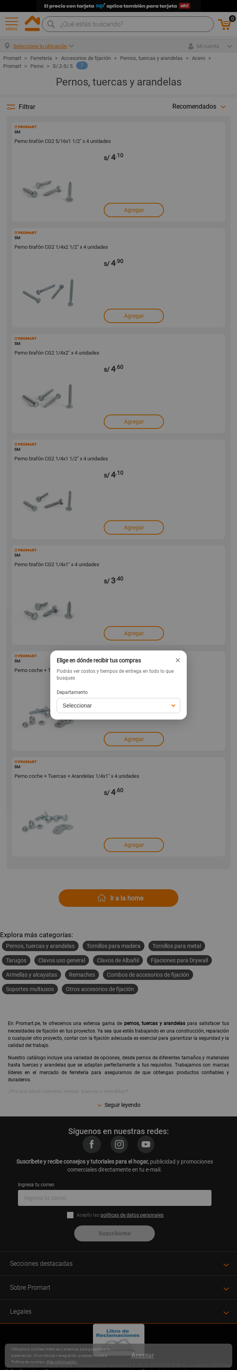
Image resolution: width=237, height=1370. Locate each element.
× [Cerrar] (177, 660)
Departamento (72, 692)
